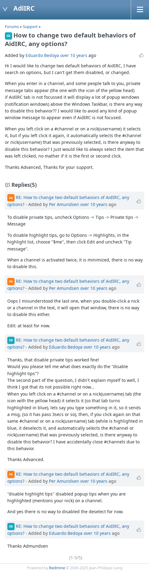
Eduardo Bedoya (42, 55)
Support (30, 26)
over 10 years (73, 55)
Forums (12, 26)
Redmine (57, 567)
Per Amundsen (64, 204)
